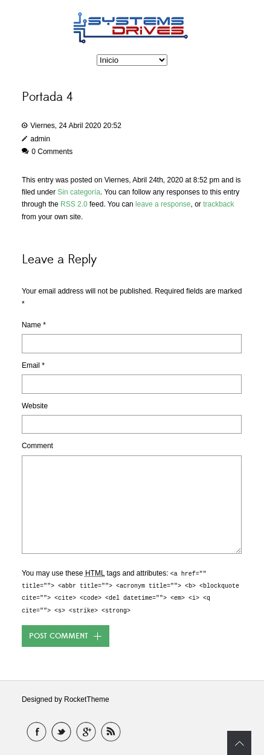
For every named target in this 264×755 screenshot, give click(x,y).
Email (33, 365)
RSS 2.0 (74, 204)
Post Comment (58, 636)
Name (34, 325)
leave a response (162, 204)
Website (35, 406)
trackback (218, 204)
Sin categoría (78, 192)
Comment (37, 446)
